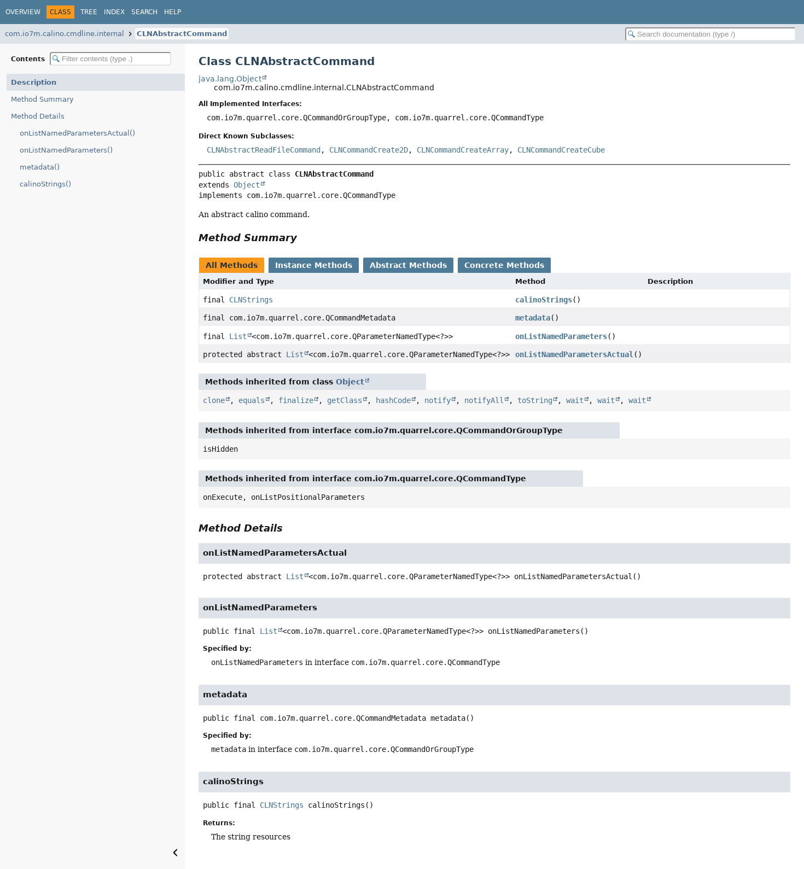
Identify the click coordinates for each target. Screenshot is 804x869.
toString (534, 400)
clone (214, 400)
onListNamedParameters (561, 336)
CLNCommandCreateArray (463, 149)
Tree (88, 12)
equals (251, 400)
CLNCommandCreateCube (561, 149)
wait (575, 400)
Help (172, 12)
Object (247, 184)
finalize (295, 400)
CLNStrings (251, 299)
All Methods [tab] (232, 265)
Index (114, 12)
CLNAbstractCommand (182, 34)
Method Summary (42, 99)
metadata (532, 317)
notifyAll (484, 400)
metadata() (40, 167)
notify (437, 400)
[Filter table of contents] (110, 59)
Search (144, 12)
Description (33, 82)
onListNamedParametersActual (574, 354)
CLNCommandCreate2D (368, 149)
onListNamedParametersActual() (77, 133)
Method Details (38, 116)
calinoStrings (543, 299)
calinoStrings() (45, 184)
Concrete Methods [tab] (504, 265)
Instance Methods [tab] (313, 265)
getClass (344, 400)
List (238, 336)
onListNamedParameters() (66, 150)
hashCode (393, 400)
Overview (22, 12)
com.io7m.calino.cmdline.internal (64, 34)
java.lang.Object (230, 78)
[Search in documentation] (710, 34)
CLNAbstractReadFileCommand (264, 149)
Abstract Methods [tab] (408, 265)
